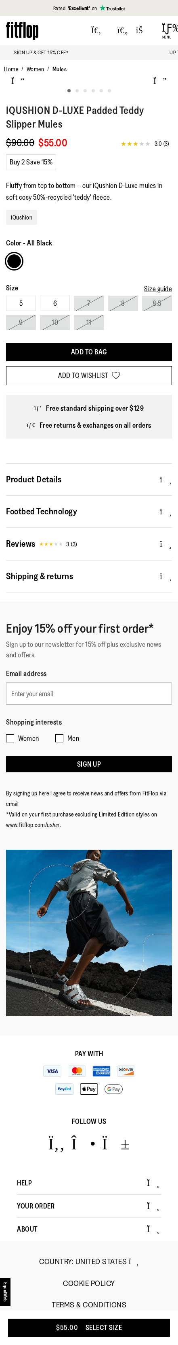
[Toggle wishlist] (122, 30)
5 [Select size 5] (21, 303)
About (88, 1229)
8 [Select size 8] (123, 303)
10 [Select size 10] (55, 322)
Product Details (89, 479)
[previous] (18, 81)
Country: (89, 1261)
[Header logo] (22, 30)
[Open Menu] (167, 31)
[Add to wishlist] (89, 375)
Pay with (89, 1053)
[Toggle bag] (143, 30)
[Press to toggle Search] (96, 31)
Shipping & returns (89, 576)
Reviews (89, 543)
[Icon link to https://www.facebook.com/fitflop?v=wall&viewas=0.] (56, 1143)
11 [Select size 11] (89, 322)
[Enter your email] (89, 693)
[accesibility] (5, 1292)
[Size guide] (158, 288)
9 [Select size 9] (21, 322)
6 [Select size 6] (55, 303)
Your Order (88, 1206)
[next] (160, 81)
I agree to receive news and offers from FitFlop (104, 793)
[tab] (69, 90)
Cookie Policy (89, 1283)
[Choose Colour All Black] (14, 261)
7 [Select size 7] (89, 303)
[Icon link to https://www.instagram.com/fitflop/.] (83, 1143)
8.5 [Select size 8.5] (157, 303)
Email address (26, 673)
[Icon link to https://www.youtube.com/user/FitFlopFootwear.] (116, 1143)
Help (88, 1183)
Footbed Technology (89, 511)
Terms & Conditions (89, 1305)
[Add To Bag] (89, 352)
